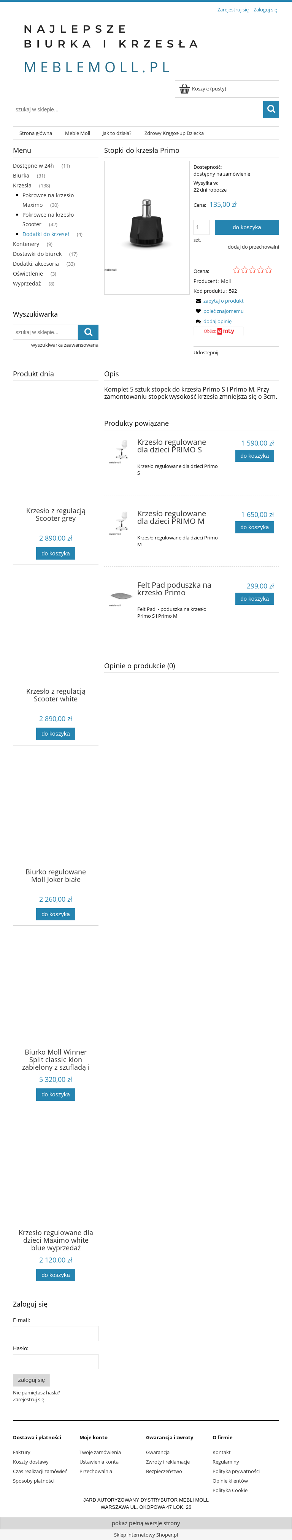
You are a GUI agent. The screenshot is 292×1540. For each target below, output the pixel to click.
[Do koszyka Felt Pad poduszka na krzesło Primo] (254, 599)
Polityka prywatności (236, 1471)
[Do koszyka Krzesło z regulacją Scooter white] (55, 734)
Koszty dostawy (31, 1461)
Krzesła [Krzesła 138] (22, 185)
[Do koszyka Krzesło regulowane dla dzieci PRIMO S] (254, 456)
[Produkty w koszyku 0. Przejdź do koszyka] (203, 88)
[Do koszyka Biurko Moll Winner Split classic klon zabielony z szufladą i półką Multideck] (55, 1094)
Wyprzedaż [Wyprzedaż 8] (27, 283)
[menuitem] (36, 133)
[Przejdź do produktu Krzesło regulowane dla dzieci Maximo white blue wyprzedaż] (56, 1183)
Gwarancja (158, 1452)
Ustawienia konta (99, 1461)
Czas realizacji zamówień (40, 1471)
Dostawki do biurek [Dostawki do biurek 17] (37, 253)
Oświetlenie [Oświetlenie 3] (28, 273)
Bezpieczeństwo (164, 1471)
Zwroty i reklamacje (168, 1461)
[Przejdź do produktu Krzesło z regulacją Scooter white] (56, 642)
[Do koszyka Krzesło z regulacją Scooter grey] (55, 553)
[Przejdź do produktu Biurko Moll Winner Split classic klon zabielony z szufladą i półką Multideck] (56, 1003)
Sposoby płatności (33, 1480)
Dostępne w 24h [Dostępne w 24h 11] (33, 165)
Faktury (21, 1452)
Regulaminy (226, 1461)
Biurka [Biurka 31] (21, 175)
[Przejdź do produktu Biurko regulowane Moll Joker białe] (56, 822)
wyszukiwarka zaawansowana (64, 344)
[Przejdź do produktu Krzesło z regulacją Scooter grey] (56, 461)
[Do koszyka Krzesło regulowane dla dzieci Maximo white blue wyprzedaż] (55, 1275)
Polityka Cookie (230, 1490)
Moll (226, 281)
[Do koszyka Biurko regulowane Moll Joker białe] (55, 914)
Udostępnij (206, 352)
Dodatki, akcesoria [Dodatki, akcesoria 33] (36, 263)
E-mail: (21, 1320)
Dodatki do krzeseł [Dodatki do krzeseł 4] (45, 234)
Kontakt (222, 1452)
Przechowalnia (95, 1471)
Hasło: (21, 1348)
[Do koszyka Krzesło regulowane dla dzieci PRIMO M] (254, 527)
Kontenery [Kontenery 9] (26, 243)
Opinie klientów (230, 1480)
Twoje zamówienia (100, 1452)
